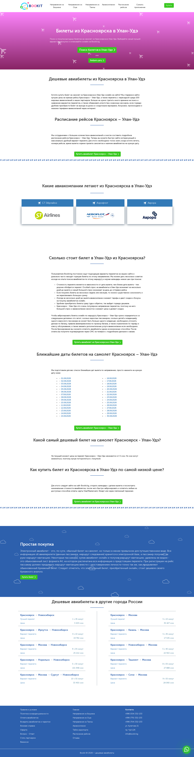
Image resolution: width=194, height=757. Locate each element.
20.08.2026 (112, 389)
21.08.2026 (111, 392)
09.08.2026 (66, 400)
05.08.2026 (66, 389)
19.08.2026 (111, 386)
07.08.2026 (66, 395)
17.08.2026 (111, 381)
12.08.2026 (66, 408)
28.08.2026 (112, 411)
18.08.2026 (111, 384)
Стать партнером (28, 738)
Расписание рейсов (123, 6)
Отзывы (76, 738)
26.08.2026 (112, 405)
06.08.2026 (66, 392)
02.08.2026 (66, 381)
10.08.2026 (66, 403)
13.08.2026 (66, 411)
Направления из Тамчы (92, 6)
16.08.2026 (111, 378)
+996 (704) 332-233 (133, 722)
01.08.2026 (66, 378)
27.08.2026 (111, 408)
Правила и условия (28, 710)
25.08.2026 (112, 403)
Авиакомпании (108, 5)
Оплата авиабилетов (29, 718)
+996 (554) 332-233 (133, 714)
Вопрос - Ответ (27, 734)
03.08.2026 (66, 384)
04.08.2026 (66, 386)
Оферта (23, 730)
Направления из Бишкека (57, 6)
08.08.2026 (66, 397)
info (131, 734)
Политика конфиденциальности (34, 714)
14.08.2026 (66, 413)
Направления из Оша (75, 6)
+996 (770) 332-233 (133, 718)
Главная (76, 710)
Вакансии (24, 742)
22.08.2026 (112, 395)
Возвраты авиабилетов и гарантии (35, 722)
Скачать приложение (139, 6)
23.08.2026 (112, 397)
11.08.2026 (65, 405)
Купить (169, 5)
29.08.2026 (112, 413)
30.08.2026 (112, 416)
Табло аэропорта (80, 730)
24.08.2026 (112, 400)
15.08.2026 (66, 416)
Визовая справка (27, 726)
